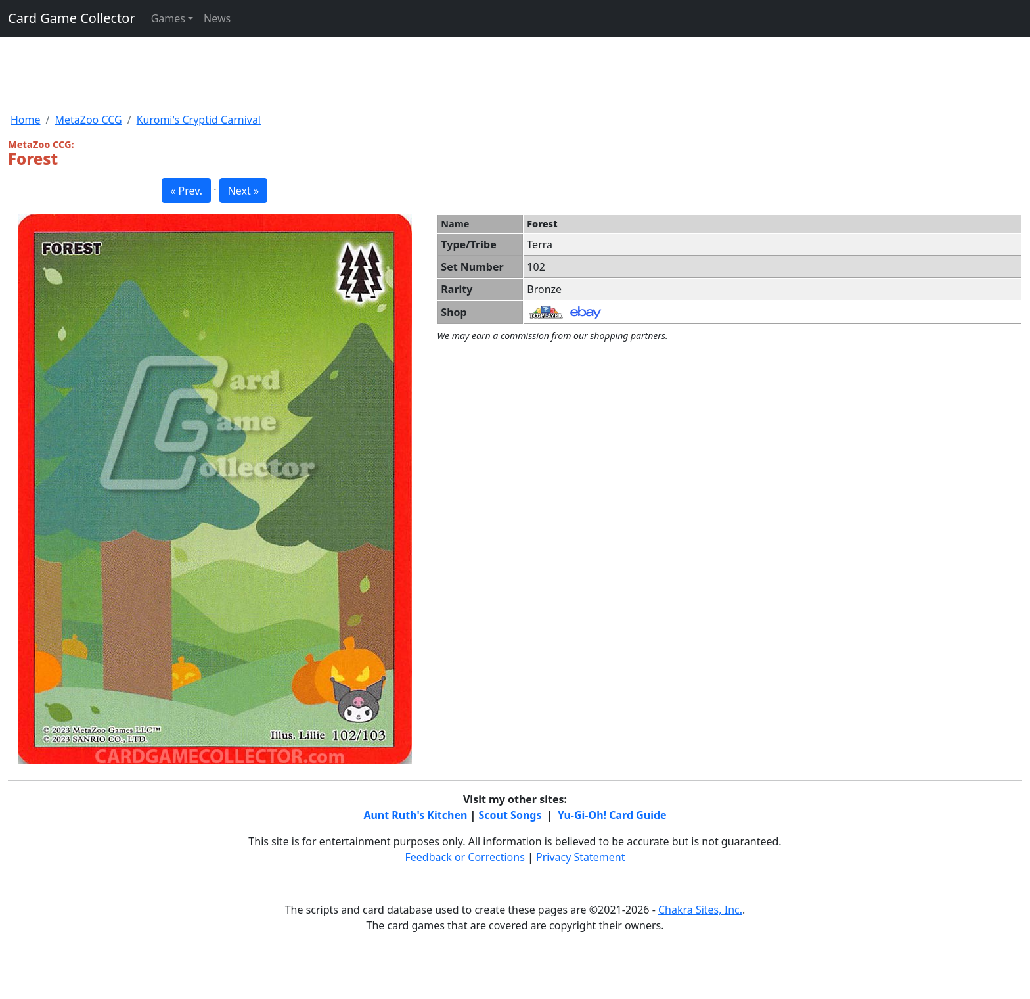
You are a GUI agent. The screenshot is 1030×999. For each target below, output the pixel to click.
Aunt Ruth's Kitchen (415, 815)
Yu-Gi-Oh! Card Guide (612, 815)
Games (168, 18)
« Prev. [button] (186, 190)
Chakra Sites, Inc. (700, 909)
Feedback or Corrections (464, 857)
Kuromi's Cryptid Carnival (199, 119)
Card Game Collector (71, 18)
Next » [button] (243, 190)
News (217, 18)
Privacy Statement (580, 857)
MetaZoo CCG (88, 119)
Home (26, 119)
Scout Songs (510, 815)
